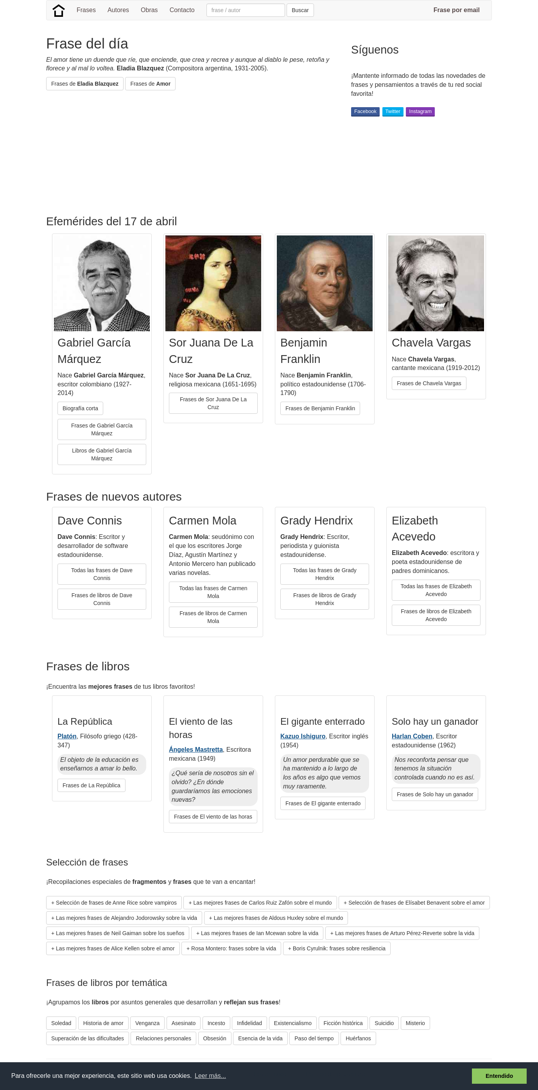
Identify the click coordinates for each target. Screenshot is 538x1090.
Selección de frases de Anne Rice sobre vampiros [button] (116, 903)
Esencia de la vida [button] (260, 1038)
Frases (86, 10)
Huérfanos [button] (358, 1038)
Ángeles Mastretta (196, 749)
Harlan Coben (412, 736)
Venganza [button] (147, 1023)
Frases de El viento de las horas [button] (213, 816)
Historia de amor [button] (103, 1023)
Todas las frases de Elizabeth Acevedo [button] (436, 590)
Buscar (300, 10)
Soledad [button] (61, 1023)
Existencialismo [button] (293, 1023)
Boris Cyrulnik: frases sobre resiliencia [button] (339, 948)
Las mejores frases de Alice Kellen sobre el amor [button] (115, 948)
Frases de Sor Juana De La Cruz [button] (213, 403)
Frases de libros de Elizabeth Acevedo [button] (436, 615)
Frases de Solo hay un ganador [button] (435, 794)
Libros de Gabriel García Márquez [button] (102, 454)
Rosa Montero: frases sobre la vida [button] (233, 948)
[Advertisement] (188, 153)
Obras (149, 10)
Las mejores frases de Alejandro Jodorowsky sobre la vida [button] (126, 918)
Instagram (420, 111)
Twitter (393, 111)
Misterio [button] (415, 1023)
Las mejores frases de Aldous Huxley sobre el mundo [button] (278, 918)
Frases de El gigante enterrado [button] (322, 803)
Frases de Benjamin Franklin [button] (320, 408)
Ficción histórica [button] (343, 1023)
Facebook (365, 111)
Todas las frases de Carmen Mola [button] (213, 592)
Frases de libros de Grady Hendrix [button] (324, 599)
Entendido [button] (499, 1076)
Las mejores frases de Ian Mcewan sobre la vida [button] (259, 933)
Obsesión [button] (214, 1038)
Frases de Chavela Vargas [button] (429, 383)
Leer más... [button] (210, 1075)
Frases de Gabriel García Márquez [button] (102, 429)
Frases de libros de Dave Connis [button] (102, 599)
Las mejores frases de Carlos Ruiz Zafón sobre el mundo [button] (263, 903)
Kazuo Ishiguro (303, 736)
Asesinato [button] (183, 1023)
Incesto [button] (216, 1023)
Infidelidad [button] (249, 1023)
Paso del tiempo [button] (314, 1038)
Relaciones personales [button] (163, 1038)
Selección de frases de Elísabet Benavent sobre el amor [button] (416, 903)
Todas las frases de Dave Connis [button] (102, 574)
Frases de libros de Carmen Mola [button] (213, 617)
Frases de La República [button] (91, 785)
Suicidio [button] (384, 1023)
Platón (67, 736)
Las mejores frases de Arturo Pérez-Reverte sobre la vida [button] (404, 933)
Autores (118, 10)
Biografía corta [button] (80, 408)
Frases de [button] (84, 84)
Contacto (182, 10)
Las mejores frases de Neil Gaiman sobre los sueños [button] (120, 933)
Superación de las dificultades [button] (87, 1038)
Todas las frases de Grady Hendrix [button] (325, 574)
